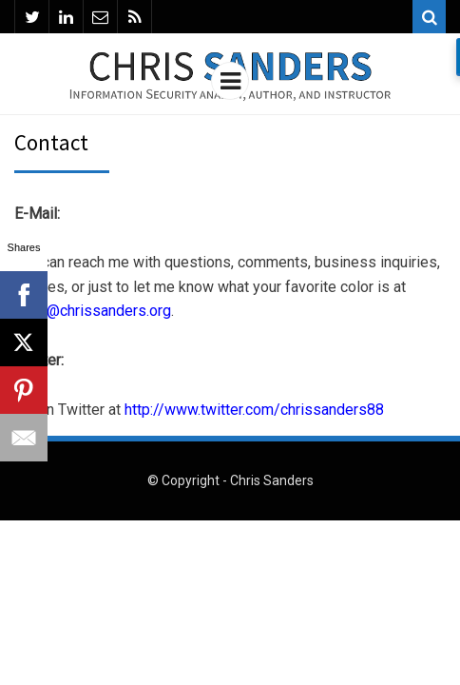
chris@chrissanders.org (92, 311)
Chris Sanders (272, 480)
